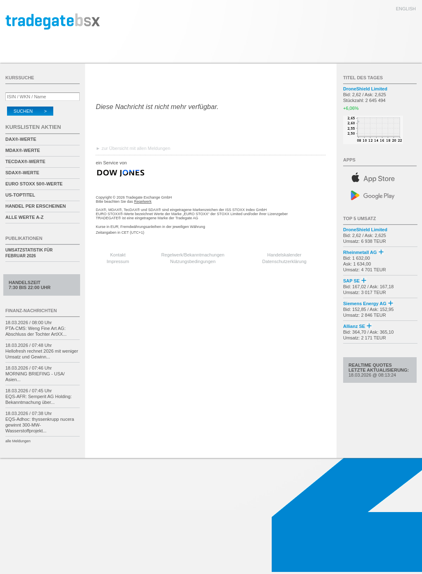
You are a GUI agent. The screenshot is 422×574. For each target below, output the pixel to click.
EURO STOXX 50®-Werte (34, 183)
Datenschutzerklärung (284, 261)
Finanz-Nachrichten (31, 310)
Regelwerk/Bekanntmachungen (193, 254)
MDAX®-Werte (22, 150)
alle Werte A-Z (24, 217)
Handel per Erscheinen (35, 206)
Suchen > (30, 111)
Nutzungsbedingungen (193, 261)
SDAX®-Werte (22, 172)
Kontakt (118, 254)
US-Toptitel (20, 194)
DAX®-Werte (20, 139)
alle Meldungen (18, 441)
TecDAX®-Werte (25, 161)
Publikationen (24, 238)
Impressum (118, 261)
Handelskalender (284, 254)
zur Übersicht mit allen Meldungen (136, 148)
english (406, 8)
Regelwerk (143, 201)
